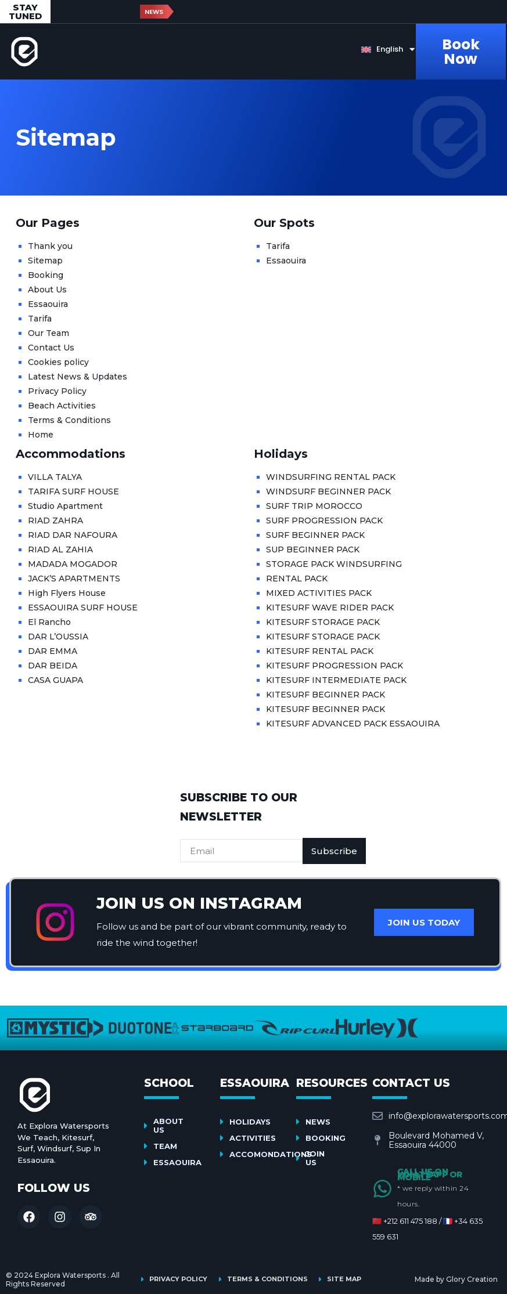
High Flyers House (67, 593)
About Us (47, 289)
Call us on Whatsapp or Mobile (429, 1174)
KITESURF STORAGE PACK (323, 622)
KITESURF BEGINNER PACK (325, 694)
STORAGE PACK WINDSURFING (334, 564)
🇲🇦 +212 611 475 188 (404, 1221)
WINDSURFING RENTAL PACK (330, 477)
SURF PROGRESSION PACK (324, 520)
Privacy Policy (57, 391)
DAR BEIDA (52, 665)
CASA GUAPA (55, 680)
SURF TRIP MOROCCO (314, 506)
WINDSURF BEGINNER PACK (328, 491)
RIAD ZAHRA (55, 520)
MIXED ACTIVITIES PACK (319, 593)
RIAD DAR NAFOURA (72, 535)
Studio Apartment (65, 506)
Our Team (48, 333)
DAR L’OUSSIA (58, 636)
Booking (45, 275)
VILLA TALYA (55, 477)
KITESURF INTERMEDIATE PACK (336, 680)
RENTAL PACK (297, 578)
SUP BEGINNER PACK (312, 549)
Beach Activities (62, 405)
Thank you (50, 246)
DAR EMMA (52, 651)
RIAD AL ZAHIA (60, 549)
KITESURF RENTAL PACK (319, 651)
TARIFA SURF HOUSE (73, 491)
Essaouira (48, 304)
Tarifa (40, 318)
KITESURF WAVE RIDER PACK (330, 607)
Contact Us (51, 347)
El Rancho (49, 622)
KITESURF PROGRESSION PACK (334, 665)
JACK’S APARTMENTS (74, 578)
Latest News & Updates (77, 376)
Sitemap (45, 260)
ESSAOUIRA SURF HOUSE (83, 607)
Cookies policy (58, 362)
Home (40, 434)
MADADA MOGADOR (72, 564)
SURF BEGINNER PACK (315, 535)
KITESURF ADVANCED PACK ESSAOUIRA (353, 723)
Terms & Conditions (69, 420)
